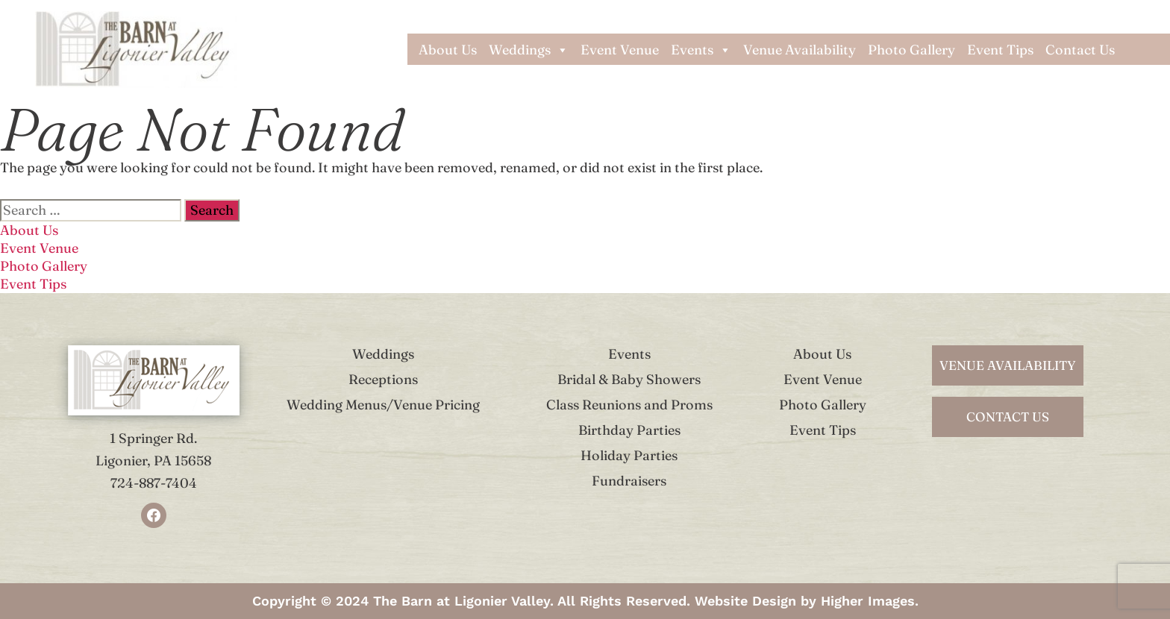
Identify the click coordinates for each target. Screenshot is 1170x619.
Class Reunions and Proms (629, 404)
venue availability (1007, 365)
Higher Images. (870, 601)
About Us (448, 50)
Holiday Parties (629, 455)
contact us (1007, 416)
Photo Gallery (911, 50)
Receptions (383, 379)
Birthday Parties (629, 430)
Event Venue (620, 50)
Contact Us (1080, 50)
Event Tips (1000, 50)
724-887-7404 (153, 482)
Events (701, 50)
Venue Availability (799, 50)
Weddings (529, 50)
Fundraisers (629, 480)
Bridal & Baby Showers (629, 379)
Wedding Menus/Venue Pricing (383, 404)
